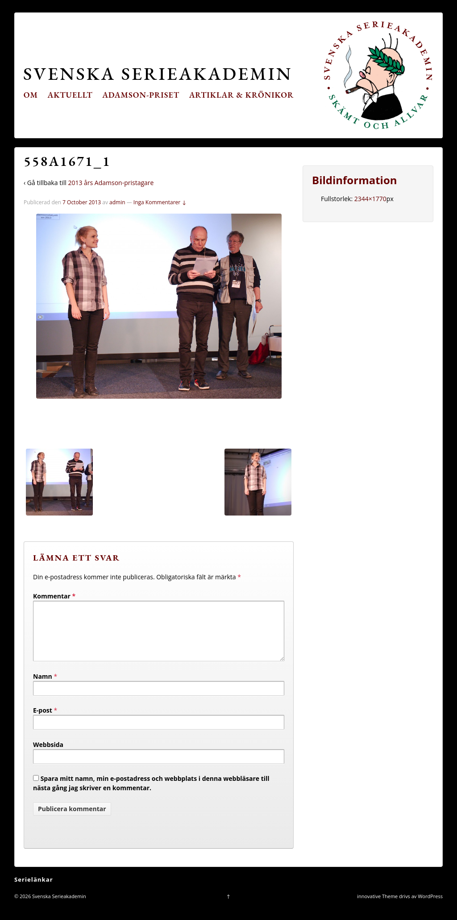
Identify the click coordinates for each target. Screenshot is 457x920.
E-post (42, 721)
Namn (42, 687)
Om (31, 95)
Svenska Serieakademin (157, 73)
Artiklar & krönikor (241, 95)
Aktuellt (70, 95)
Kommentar (54, 596)
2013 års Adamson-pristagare (111, 182)
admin (117, 202)
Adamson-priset (140, 95)
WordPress (430, 906)
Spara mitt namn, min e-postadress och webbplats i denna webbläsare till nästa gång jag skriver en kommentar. (151, 794)
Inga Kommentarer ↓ (160, 202)
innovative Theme (377, 906)
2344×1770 (370, 198)
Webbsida (48, 755)
